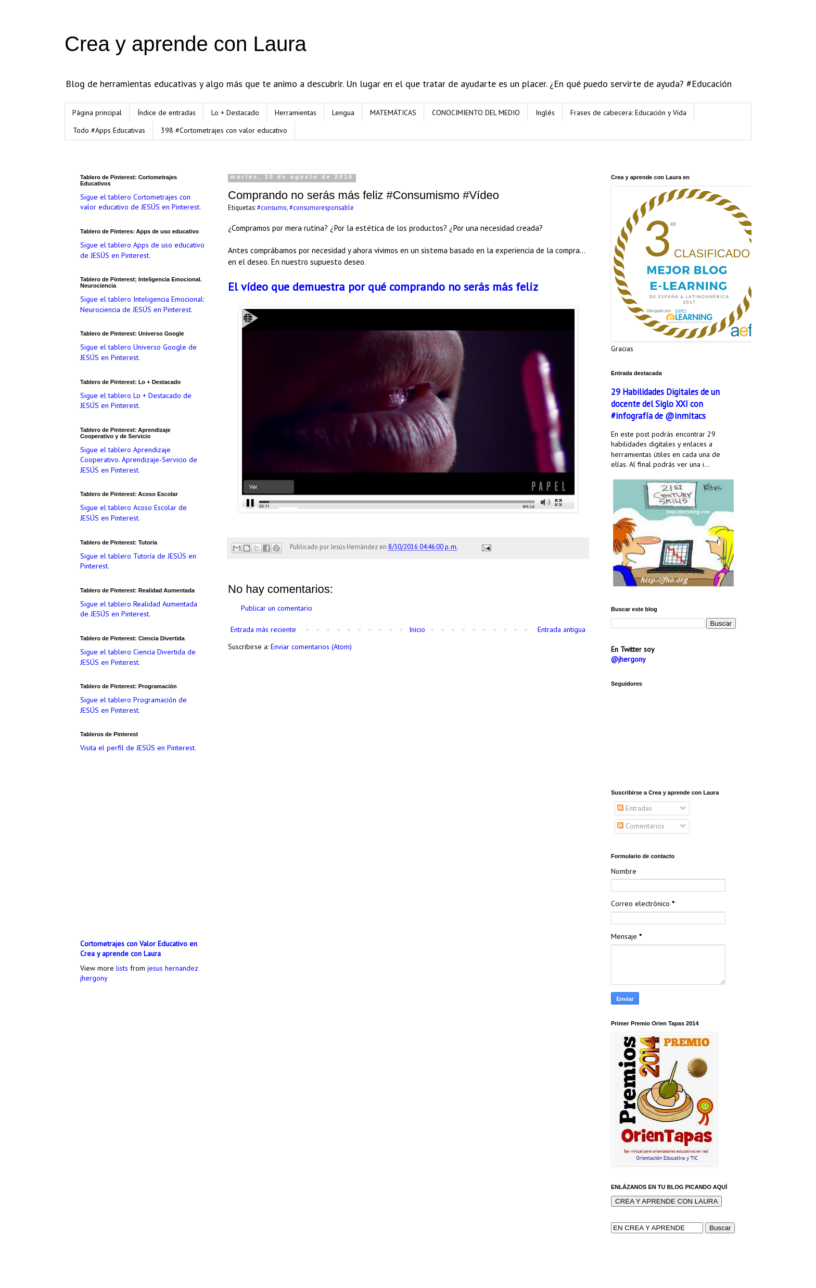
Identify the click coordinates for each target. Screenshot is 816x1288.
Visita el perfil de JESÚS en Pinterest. (138, 747)
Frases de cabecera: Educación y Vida (628, 112)
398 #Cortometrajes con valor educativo (224, 130)
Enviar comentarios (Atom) (311, 646)
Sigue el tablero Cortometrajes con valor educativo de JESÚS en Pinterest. (140, 202)
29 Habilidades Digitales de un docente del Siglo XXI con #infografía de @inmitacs (665, 404)
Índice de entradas (166, 112)
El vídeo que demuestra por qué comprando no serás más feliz (383, 286)
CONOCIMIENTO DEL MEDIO (476, 112)
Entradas (634, 808)
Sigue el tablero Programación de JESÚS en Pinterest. (133, 705)
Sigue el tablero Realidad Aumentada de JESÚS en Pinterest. (138, 609)
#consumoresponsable (321, 207)
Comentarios (641, 826)
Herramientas (295, 112)
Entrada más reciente (263, 629)
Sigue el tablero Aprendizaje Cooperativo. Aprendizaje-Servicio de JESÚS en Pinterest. (138, 460)
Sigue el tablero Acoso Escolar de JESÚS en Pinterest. (133, 513)
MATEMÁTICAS (393, 112)
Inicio (417, 629)
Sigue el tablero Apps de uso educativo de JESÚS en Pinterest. (142, 250)
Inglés (545, 112)
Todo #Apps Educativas (109, 130)
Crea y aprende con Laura (186, 43)
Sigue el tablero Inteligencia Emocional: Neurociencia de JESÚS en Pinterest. (142, 304)
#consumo (272, 207)
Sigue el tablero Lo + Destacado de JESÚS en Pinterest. (136, 401)
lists (122, 968)
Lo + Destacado (235, 112)
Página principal (97, 112)
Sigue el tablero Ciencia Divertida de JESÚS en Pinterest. (138, 657)
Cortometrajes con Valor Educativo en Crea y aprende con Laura (138, 949)
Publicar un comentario (276, 608)
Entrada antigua (561, 629)
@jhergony (628, 659)
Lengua (343, 112)
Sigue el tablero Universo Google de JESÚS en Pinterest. (138, 352)
